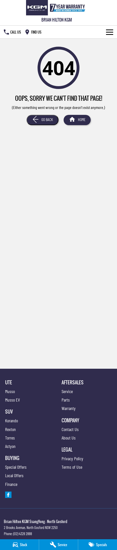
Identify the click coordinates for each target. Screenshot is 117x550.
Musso (10, 391)
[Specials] (97, 544)
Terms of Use (72, 467)
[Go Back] (42, 120)
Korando (11, 420)
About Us (69, 438)
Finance (11, 484)
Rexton (10, 429)
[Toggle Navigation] (109, 32)
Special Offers (16, 467)
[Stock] (19, 544)
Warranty (69, 408)
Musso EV (12, 400)
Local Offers (14, 475)
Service (67, 391)
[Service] (58, 544)
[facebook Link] (8, 495)
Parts (66, 400)
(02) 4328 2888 (22, 533)
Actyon (10, 446)
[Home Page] (56, 7)
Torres (10, 438)
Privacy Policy (72, 458)
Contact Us (70, 429)
